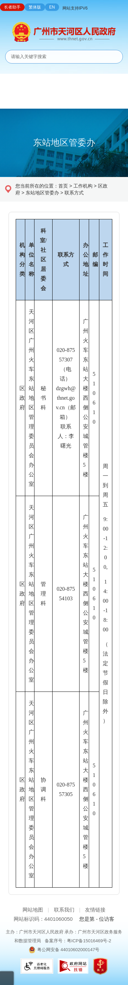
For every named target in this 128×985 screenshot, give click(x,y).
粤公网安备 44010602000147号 (68, 949)
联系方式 (74, 192)
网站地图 (33, 910)
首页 (63, 186)
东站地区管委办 (42, 192)
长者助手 (12, 7)
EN (52, 7)
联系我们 (64, 910)
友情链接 (95, 910)
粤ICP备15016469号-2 (89, 940)
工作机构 (83, 186)
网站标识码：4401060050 (43, 919)
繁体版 (35, 7)
